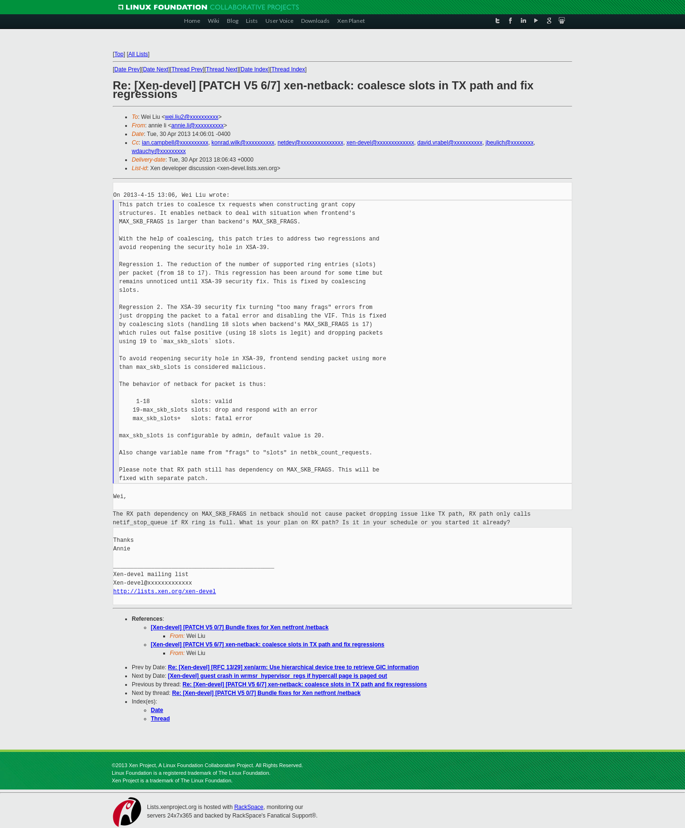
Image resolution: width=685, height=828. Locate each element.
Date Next (155, 69)
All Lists (138, 54)
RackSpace (248, 807)
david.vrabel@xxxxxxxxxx (449, 142)
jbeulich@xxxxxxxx (510, 142)
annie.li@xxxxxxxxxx (197, 125)
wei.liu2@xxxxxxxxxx (191, 117)
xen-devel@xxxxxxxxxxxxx (380, 142)
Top (118, 54)
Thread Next (221, 69)
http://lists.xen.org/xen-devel (164, 591)
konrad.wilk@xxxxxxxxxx (243, 142)
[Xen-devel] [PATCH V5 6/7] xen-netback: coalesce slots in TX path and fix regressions (267, 644)
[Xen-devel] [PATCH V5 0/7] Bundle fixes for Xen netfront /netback (240, 627)
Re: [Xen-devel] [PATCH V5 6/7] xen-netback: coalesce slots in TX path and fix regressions (305, 684)
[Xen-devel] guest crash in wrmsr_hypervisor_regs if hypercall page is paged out (277, 676)
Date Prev (126, 69)
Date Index (254, 69)
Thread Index (288, 69)
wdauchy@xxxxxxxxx (159, 151)
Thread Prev (187, 69)
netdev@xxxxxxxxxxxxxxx (310, 142)
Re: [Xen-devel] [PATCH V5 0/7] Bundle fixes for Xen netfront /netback (266, 693)
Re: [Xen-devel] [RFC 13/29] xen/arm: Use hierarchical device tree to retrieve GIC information (293, 667)
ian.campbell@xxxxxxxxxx (175, 142)
